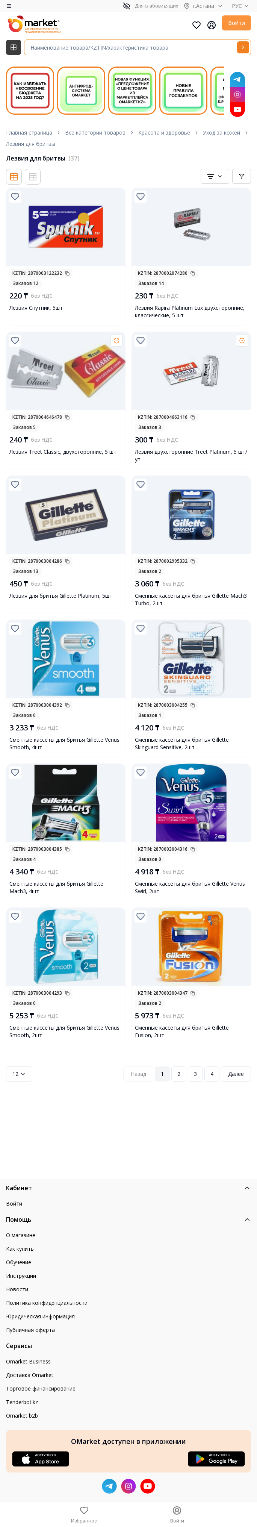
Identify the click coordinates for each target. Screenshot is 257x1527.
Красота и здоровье (164, 132)
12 (19, 1073)
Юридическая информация (40, 1316)
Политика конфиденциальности (47, 1302)
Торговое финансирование (41, 1388)
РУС (241, 5)
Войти (236, 22)
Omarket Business (28, 1361)
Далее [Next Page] (236, 1073)
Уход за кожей (221, 132)
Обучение (18, 1262)
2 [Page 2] (178, 1073)
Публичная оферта (30, 1329)
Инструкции (21, 1275)
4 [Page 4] (211, 1073)
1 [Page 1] (162, 1073)
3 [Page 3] (195, 1073)
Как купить (20, 1248)
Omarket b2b (22, 1415)
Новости (17, 1289)
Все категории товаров (95, 132)
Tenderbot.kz (22, 1402)
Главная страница (29, 132)
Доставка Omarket (29, 1375)
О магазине (20, 1235)
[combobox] (215, 176)
